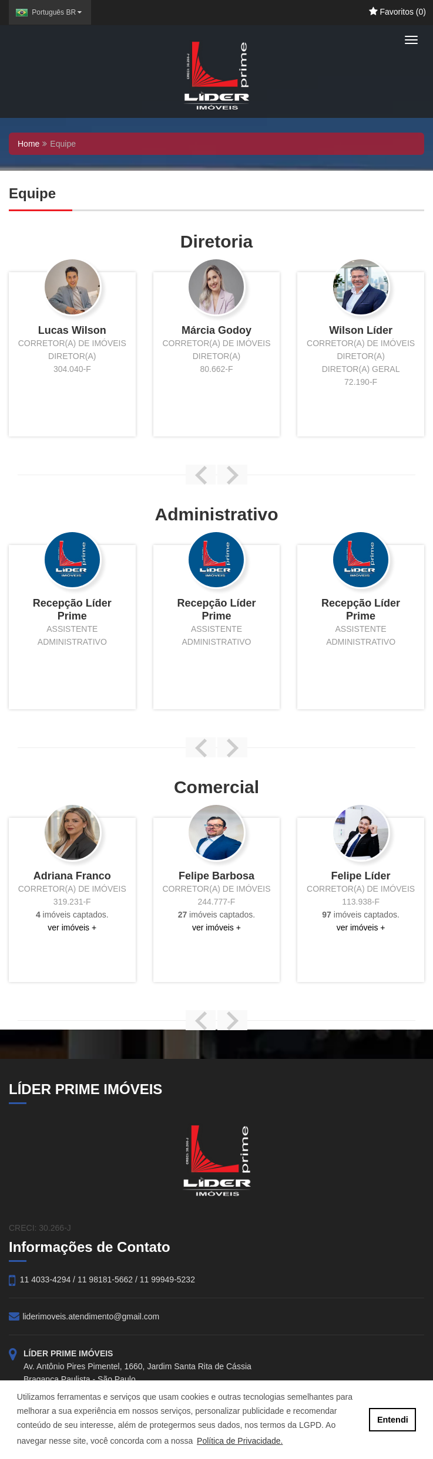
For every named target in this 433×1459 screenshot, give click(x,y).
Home (28, 143)
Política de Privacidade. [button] (240, 1441)
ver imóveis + (72, 927)
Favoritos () (397, 11)
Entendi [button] (392, 1419)
